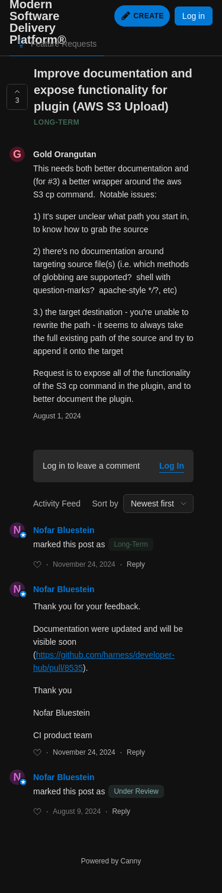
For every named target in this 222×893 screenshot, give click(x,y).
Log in (193, 16)
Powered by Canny (111, 861)
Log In (171, 465)
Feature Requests (63, 43)
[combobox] (158, 503)
